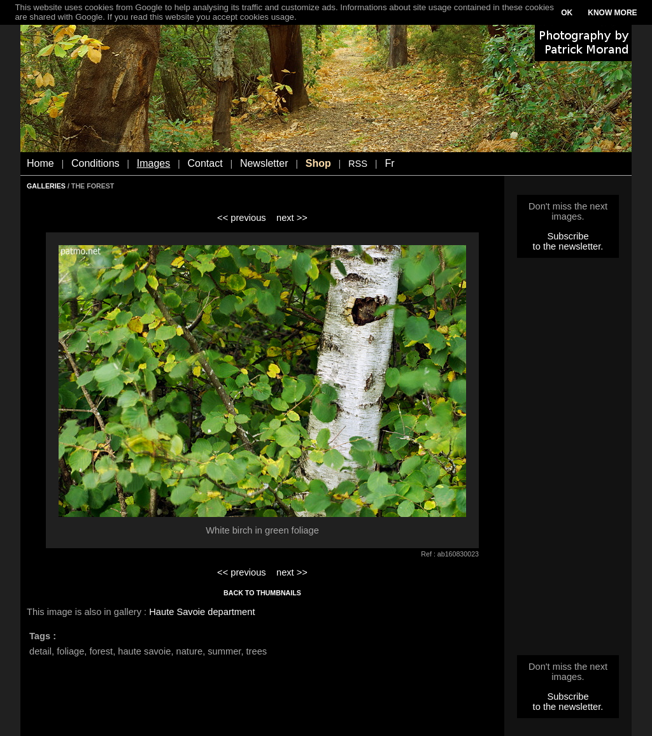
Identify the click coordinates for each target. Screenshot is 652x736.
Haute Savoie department (202, 612)
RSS (357, 164)
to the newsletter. (568, 246)
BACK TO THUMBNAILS (262, 593)
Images (153, 163)
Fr (389, 163)
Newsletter (264, 163)
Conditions (95, 163)
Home (40, 163)
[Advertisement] (568, 460)
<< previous (241, 218)
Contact (205, 163)
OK (566, 12)
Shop (318, 163)
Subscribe (567, 236)
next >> (292, 218)
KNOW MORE (612, 12)
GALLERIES (46, 186)
